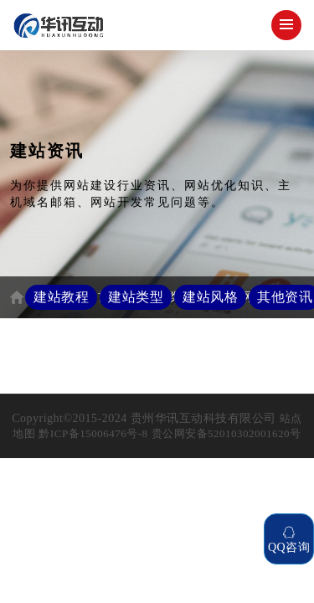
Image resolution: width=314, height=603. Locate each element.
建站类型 (135, 297)
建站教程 (61, 297)
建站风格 (210, 297)
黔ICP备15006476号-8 (93, 433)
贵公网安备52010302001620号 (226, 433)
